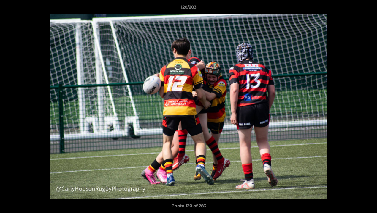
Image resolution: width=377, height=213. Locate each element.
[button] (366, 8)
